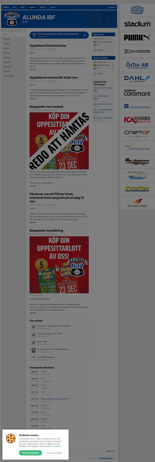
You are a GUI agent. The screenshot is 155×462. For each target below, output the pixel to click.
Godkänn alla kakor (30, 453)
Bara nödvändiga (54, 453)
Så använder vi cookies (50, 446)
